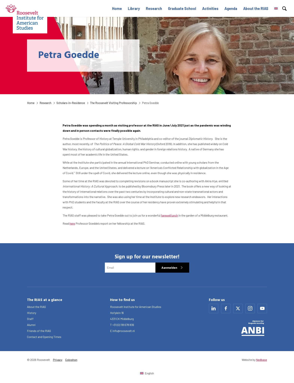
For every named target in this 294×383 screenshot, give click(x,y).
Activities (210, 8)
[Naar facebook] (225, 308)
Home (117, 8)
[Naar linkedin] (213, 308)
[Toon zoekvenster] (284, 8)
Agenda (230, 8)
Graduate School (182, 8)
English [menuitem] (149, 373)
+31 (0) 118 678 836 (123, 325)
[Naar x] (238, 308)
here (72, 223)
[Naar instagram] (250, 308)
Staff (30, 319)
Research (154, 8)
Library (134, 8)
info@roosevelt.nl (123, 331)
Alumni (31, 325)
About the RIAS (255, 8)
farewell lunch (169, 215)
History (31, 313)
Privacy (57, 359)
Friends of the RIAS (39, 331)
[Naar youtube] (262, 308)
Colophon (71, 359)
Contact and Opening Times (44, 337)
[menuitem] (276, 8)
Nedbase (261, 359)
